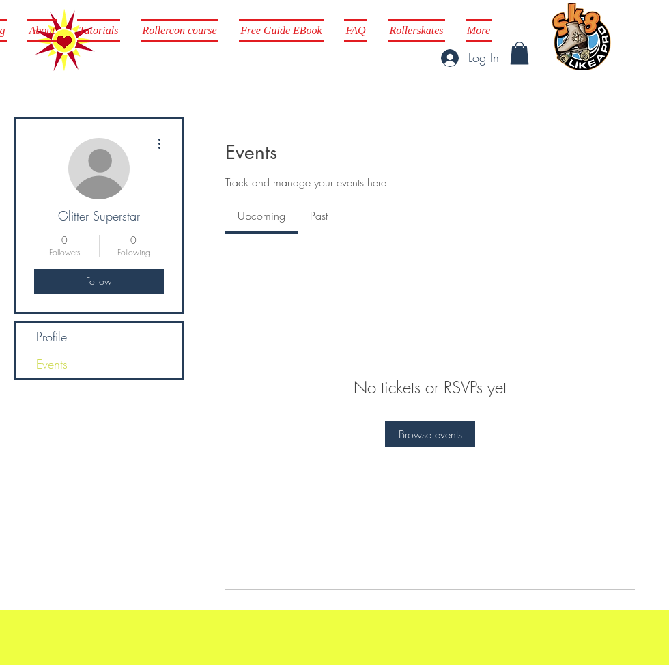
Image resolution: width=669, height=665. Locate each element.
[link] (261, 215)
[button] (519, 53)
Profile (51, 336)
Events (52, 364)
